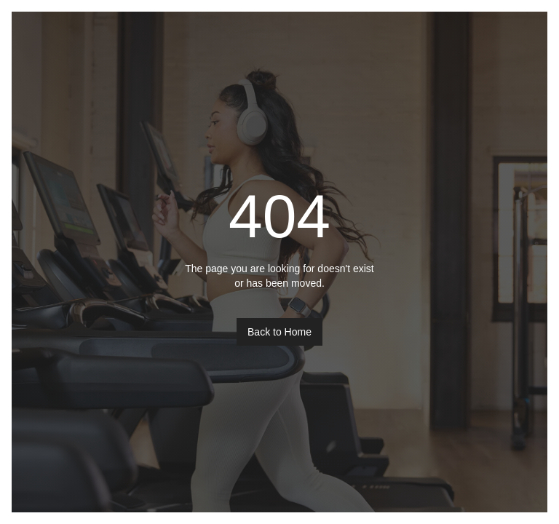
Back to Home (279, 332)
